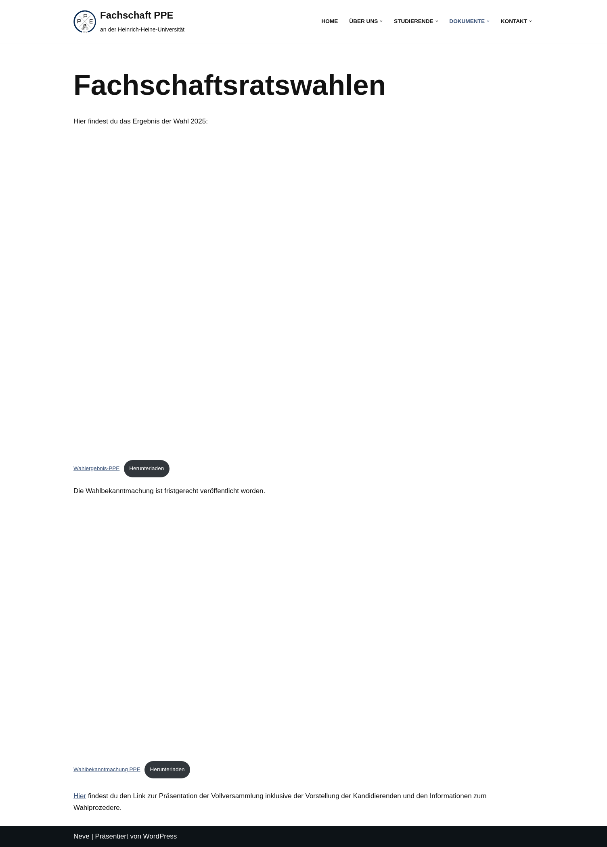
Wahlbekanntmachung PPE (106, 769)
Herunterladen (146, 468)
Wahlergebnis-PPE (96, 468)
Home (330, 21)
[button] (381, 21)
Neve (81, 836)
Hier (79, 796)
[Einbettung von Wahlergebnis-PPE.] (303, 295)
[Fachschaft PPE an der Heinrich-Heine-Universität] (128, 21)
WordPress (160, 836)
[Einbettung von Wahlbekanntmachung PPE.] (303, 630)
